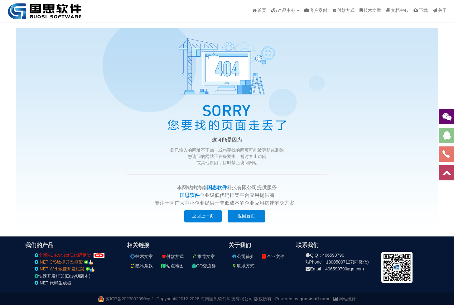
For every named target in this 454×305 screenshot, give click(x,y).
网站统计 (344, 298)
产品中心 (285, 10)
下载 (420, 10)
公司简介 (242, 256)
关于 (440, 10)
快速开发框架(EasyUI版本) (62, 276)
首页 (259, 10)
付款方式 (343, 10)
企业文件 (272, 256)
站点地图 (172, 265)
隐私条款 (141, 265)
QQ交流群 (204, 265)
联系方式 (242, 265)
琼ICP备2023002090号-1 (129, 298)
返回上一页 (203, 215)
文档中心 (397, 10)
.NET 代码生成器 (53, 282)
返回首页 (246, 215)
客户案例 (315, 10)
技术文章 (370, 10)
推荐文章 (203, 256)
